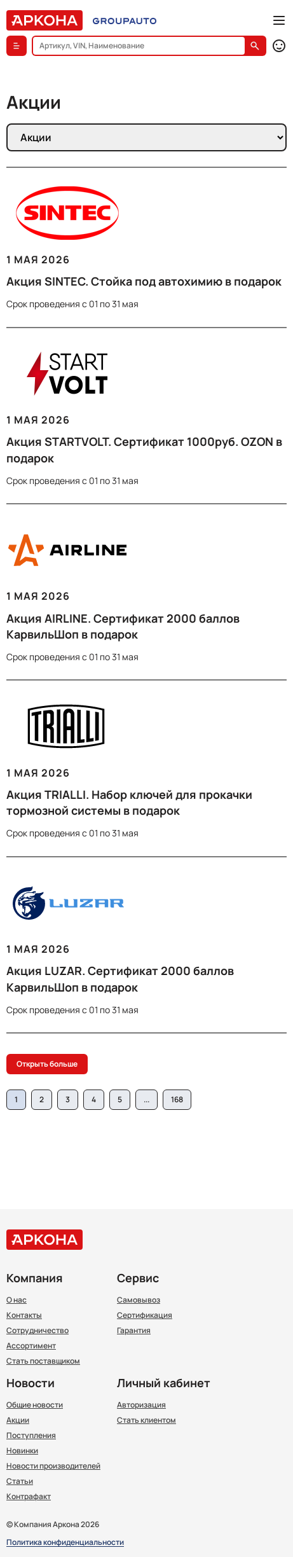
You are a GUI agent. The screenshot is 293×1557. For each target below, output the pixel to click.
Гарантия (134, 1330)
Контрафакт (28, 1496)
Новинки (22, 1451)
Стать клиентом (146, 1420)
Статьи (19, 1481)
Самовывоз (138, 1300)
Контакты (24, 1315)
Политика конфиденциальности (65, 1543)
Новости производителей (53, 1466)
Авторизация (141, 1405)
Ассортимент (31, 1346)
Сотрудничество (37, 1330)
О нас (16, 1300)
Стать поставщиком (43, 1361)
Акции (17, 1420)
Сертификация (144, 1315)
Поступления (31, 1435)
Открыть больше (47, 1063)
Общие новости (34, 1405)
